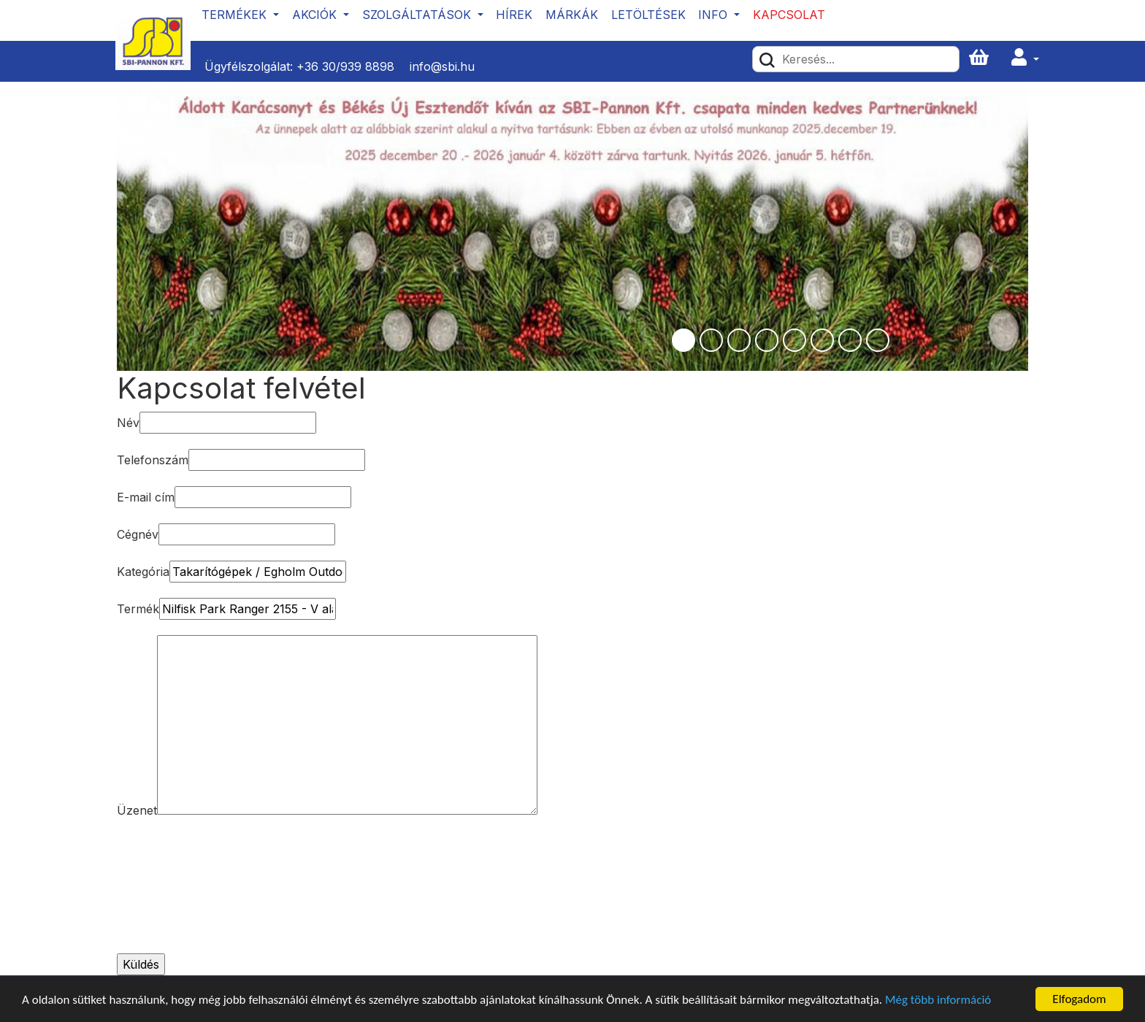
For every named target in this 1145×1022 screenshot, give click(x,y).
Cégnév (137, 534)
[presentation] (177, 889)
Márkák (571, 14)
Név (128, 422)
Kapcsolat (789, 14)
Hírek (514, 14)
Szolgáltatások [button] (418, 14)
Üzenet (137, 810)
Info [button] (714, 14)
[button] (1025, 58)
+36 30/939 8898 (345, 66)
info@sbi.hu (442, 66)
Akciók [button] (316, 14)
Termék (138, 609)
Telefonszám (152, 460)
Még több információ (938, 1000)
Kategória (143, 571)
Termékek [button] (236, 14)
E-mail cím (146, 497)
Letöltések (648, 14)
